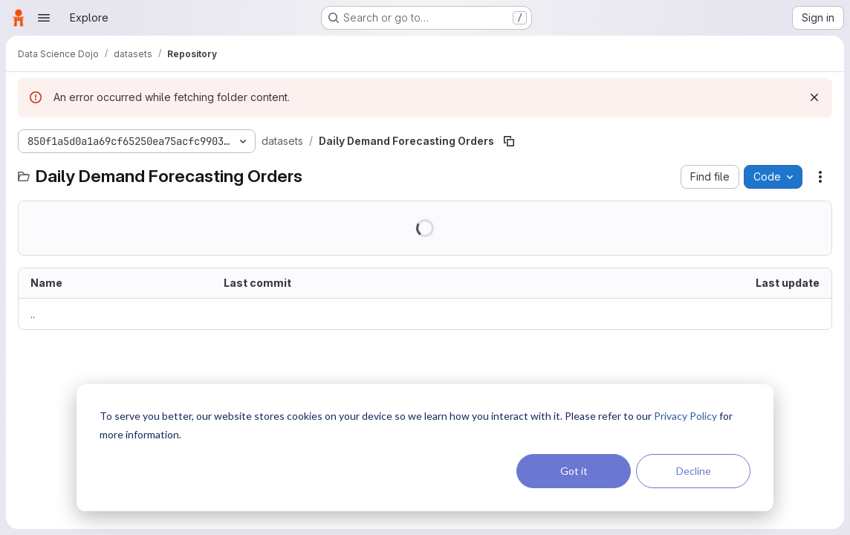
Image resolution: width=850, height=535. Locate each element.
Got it (574, 470)
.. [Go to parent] (32, 314)
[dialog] (425, 447)
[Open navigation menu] (44, 18)
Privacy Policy (685, 415)
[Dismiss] (814, 97)
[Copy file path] (509, 141)
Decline (693, 470)
